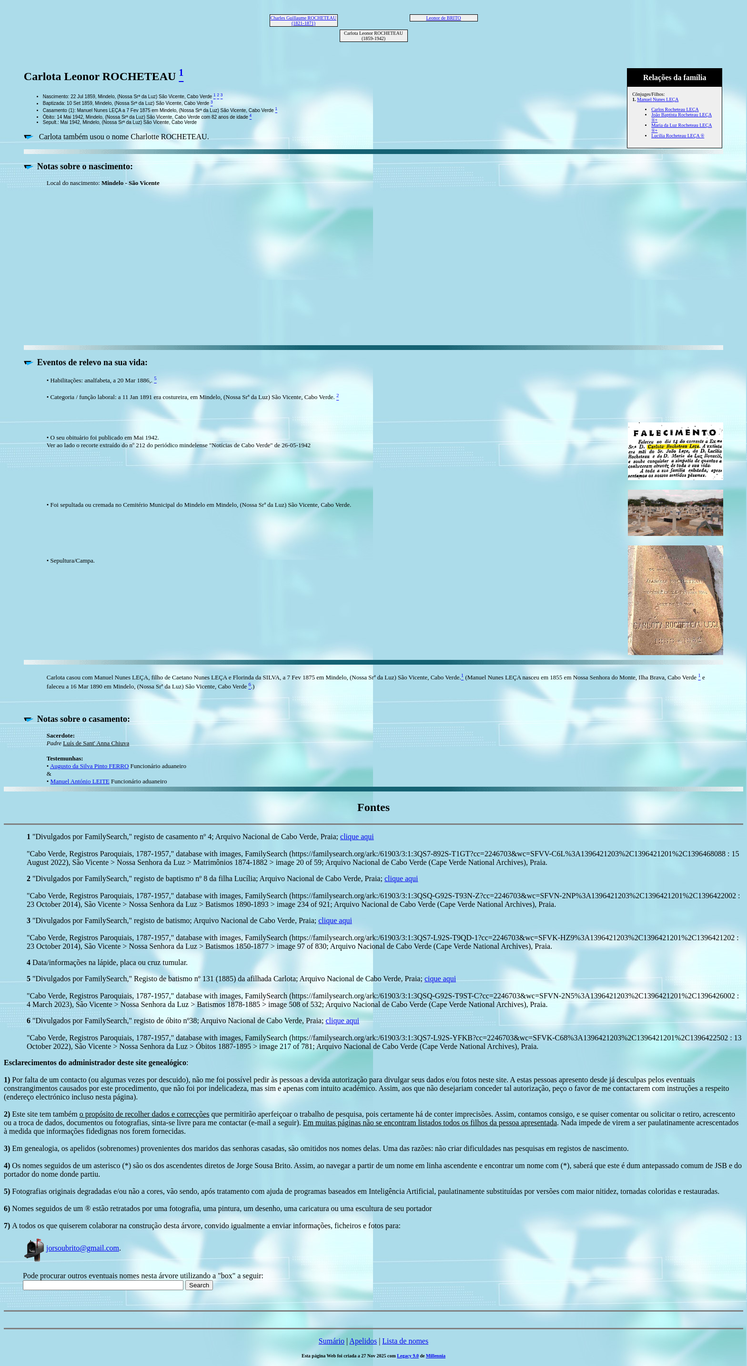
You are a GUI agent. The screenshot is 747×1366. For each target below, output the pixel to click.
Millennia (435, 1355)
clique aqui (357, 836)
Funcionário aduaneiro (138, 781)
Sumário (331, 1341)
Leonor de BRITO (443, 18)
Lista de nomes (405, 1341)
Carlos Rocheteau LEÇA (674, 109)
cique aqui (440, 979)
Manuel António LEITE (80, 781)
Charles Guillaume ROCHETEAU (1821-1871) (303, 20)
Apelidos (363, 1341)
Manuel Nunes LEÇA (657, 99)
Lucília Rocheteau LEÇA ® (677, 135)
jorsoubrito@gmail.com (71, 1248)
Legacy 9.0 (408, 1355)
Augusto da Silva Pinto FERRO (89, 766)
